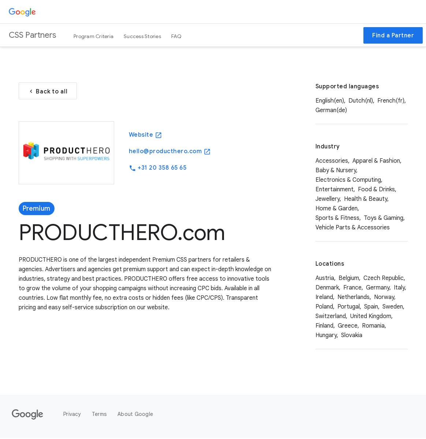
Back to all (47, 92)
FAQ (176, 36)
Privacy (72, 415)
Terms (99, 415)
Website (145, 136)
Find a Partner (393, 35)
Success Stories (142, 36)
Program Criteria (93, 36)
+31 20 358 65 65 (158, 169)
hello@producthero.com (170, 152)
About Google (135, 415)
